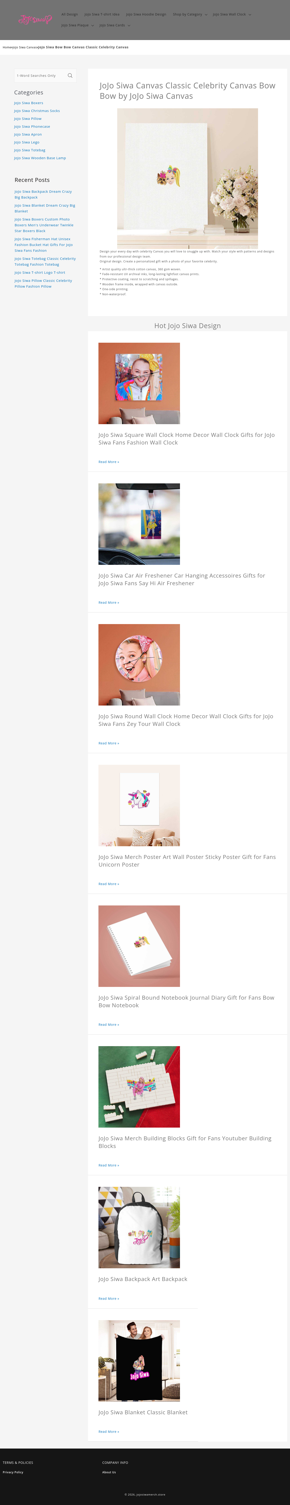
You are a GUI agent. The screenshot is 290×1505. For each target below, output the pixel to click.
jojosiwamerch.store (151, 1494)
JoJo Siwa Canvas (25, 47)
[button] (190, 14)
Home (7, 47)
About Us (109, 1472)
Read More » (108, 462)
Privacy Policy (13, 1472)
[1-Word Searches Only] (40, 75)
